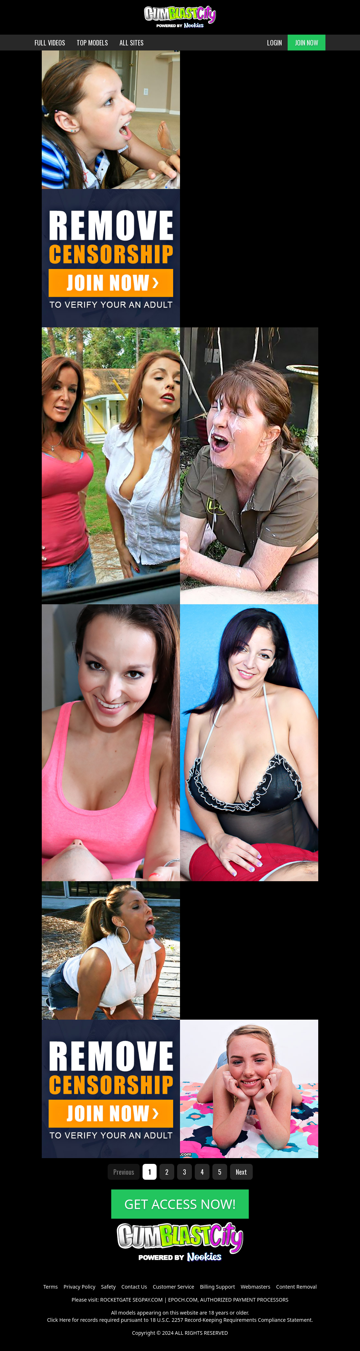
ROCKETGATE (115, 1299)
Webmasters (255, 1286)
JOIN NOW (306, 42)
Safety (108, 1286)
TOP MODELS (92, 42)
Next (241, 1171)
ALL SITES (132, 42)
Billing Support (217, 1286)
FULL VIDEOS (50, 42)
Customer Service (173, 1286)
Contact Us (134, 1286)
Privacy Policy (79, 1286)
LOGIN (274, 42)
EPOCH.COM (183, 1299)
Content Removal (296, 1286)
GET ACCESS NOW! (180, 1204)
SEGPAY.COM (147, 1299)
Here (65, 1319)
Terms (50, 1286)
